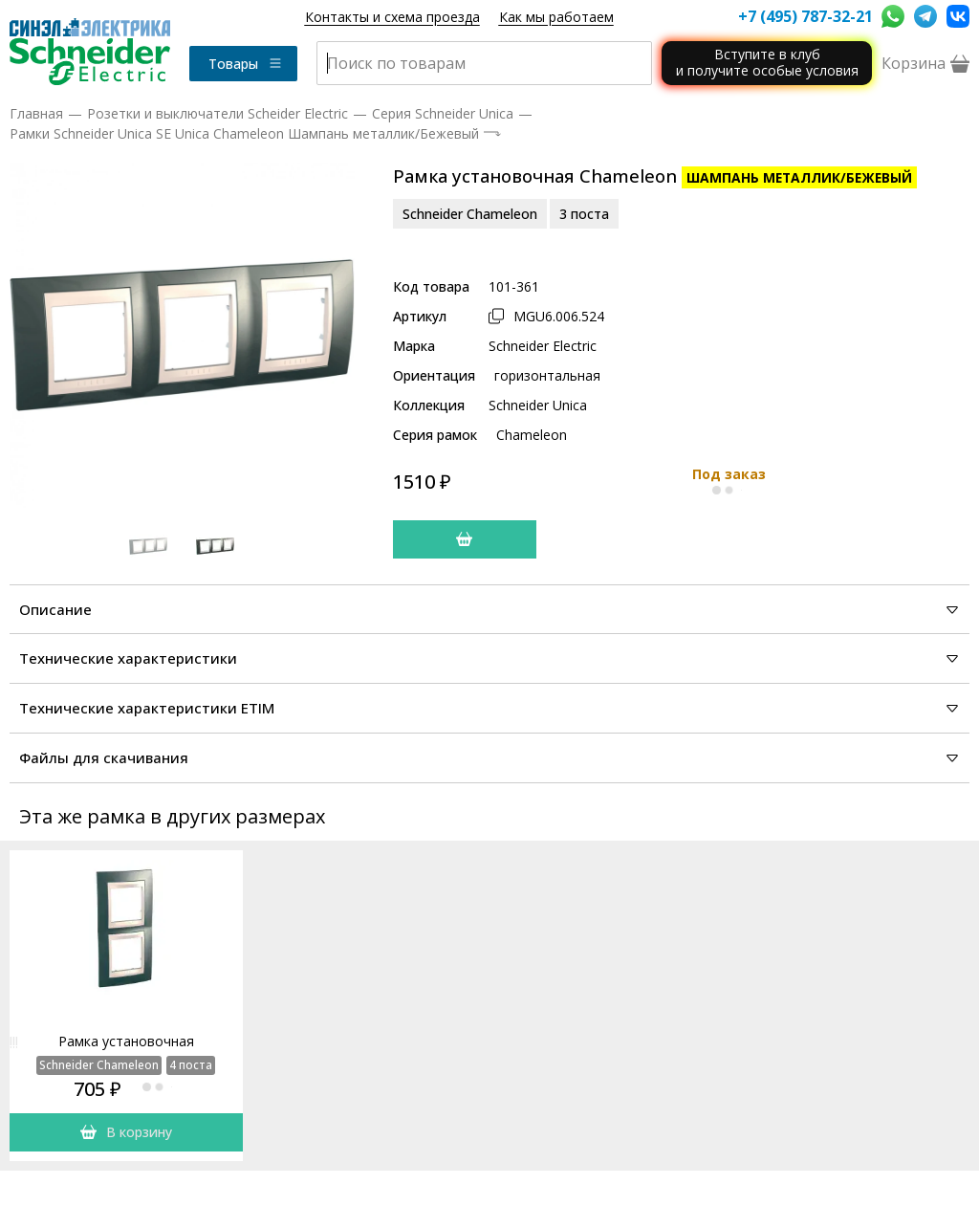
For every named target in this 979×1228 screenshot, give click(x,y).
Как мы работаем (556, 17)
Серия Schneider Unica (442, 113)
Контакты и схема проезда (392, 17)
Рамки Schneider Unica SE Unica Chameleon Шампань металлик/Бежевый (244, 133)
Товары (245, 64)
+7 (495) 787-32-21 (805, 16)
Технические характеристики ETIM (489, 707)
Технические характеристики (489, 658)
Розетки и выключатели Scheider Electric (217, 113)
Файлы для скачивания (489, 757)
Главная (36, 113)
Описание (489, 609)
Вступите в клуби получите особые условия (767, 62)
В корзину (126, 1132)
